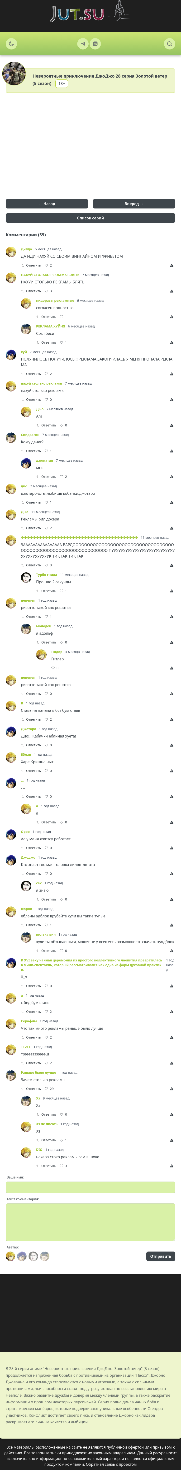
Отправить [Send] (160, 1256)
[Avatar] (10, 1256)
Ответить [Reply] (31, 265)
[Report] (172, 265)
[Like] (48, 265)
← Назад (47, 203)
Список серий (90, 218)
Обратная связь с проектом (111, 1464)
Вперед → (133, 203)
